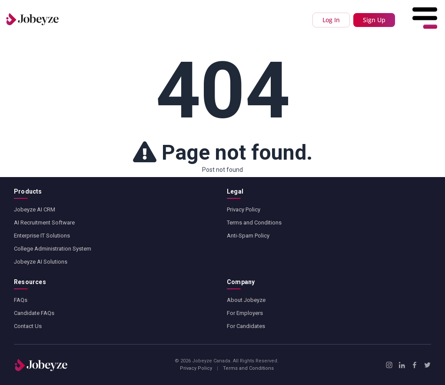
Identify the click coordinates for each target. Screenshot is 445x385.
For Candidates (246, 326)
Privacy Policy (243, 209)
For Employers (245, 313)
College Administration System (52, 248)
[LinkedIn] (401, 365)
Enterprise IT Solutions (42, 235)
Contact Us (28, 326)
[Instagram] (389, 365)
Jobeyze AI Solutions (40, 261)
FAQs (20, 300)
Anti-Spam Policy (248, 235)
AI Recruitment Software (44, 222)
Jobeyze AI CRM (34, 209)
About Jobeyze (246, 300)
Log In (331, 20)
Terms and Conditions (254, 222)
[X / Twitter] (427, 365)
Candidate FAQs (34, 313)
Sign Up (374, 20)
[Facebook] (414, 365)
